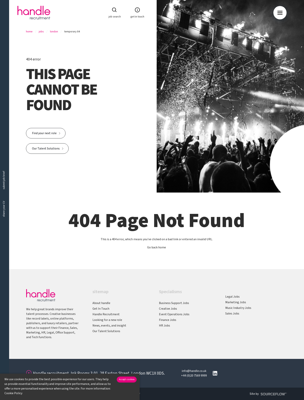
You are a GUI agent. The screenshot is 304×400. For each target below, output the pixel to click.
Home (29, 32)
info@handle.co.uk (194, 371)
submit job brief (4, 180)
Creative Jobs (168, 309)
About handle (101, 303)
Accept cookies (127, 379)
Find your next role (44, 133)
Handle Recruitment (106, 314)
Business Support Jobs (174, 303)
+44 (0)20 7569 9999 (194, 375)
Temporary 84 (72, 32)
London (54, 32)
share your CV (4, 209)
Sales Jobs (232, 313)
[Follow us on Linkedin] (215, 373)
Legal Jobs (232, 297)
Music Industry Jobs (238, 308)
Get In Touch (100, 309)
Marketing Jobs (235, 302)
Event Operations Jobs (174, 314)
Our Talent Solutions (46, 148)
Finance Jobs (167, 320)
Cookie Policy (13, 393)
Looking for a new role (107, 320)
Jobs (41, 32)
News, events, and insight (109, 325)
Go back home (156, 247)
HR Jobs (164, 325)
